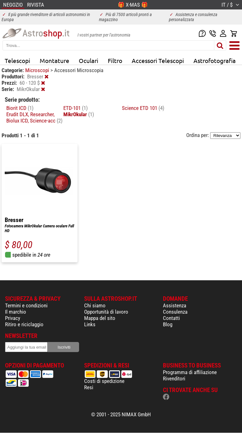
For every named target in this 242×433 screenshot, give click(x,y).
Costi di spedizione (104, 381)
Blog (167, 324)
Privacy (12, 318)
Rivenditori (174, 378)
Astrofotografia (214, 60)
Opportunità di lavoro (106, 312)
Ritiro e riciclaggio (24, 324)
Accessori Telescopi (158, 60)
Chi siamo (95, 305)
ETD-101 (75, 108)
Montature (54, 60)
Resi (88, 387)
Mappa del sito (99, 318)
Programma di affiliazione (190, 372)
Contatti (171, 318)
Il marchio (15, 312)
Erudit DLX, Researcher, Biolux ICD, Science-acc (34, 117)
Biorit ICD (19, 108)
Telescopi (17, 60)
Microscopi (37, 70)
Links (89, 324)
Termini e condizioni (26, 305)
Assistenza (174, 305)
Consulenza (175, 312)
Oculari (88, 60)
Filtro (115, 60)
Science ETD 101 (143, 108)
